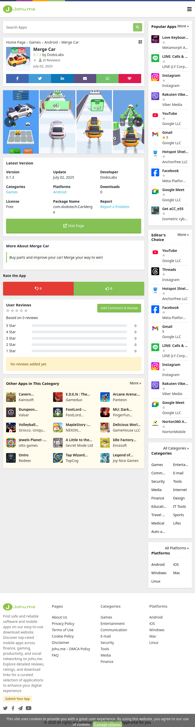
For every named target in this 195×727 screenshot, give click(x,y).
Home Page (15, 42)
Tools (177, 481)
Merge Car (70, 42)
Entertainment (181, 464)
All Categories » (176, 448)
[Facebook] (12, 706)
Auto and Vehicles (159, 531)
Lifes (177, 523)
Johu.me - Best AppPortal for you (123, 722)
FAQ (55, 655)
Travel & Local (159, 514)
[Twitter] (5, 706)
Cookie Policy (63, 636)
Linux (155, 581)
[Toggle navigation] (189, 9)
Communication (159, 473)
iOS (176, 564)
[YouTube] (27, 706)
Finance (157, 498)
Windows (159, 572)
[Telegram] (19, 706)
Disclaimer (60, 642)
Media (156, 489)
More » (135, 383)
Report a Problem (114, 206)
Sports (178, 514)
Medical (157, 523)
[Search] (137, 27)
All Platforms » (177, 548)
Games (35, 42)
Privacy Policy (63, 623)
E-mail (178, 473)
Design (179, 498)
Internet (180, 489)
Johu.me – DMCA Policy (71, 648)
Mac (176, 572)
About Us (59, 617)
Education (159, 506)
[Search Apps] (68, 27)
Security (158, 481)
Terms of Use (63, 629)
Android (51, 42)
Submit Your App (17, 699)
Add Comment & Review (119, 308)
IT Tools (179, 506)
